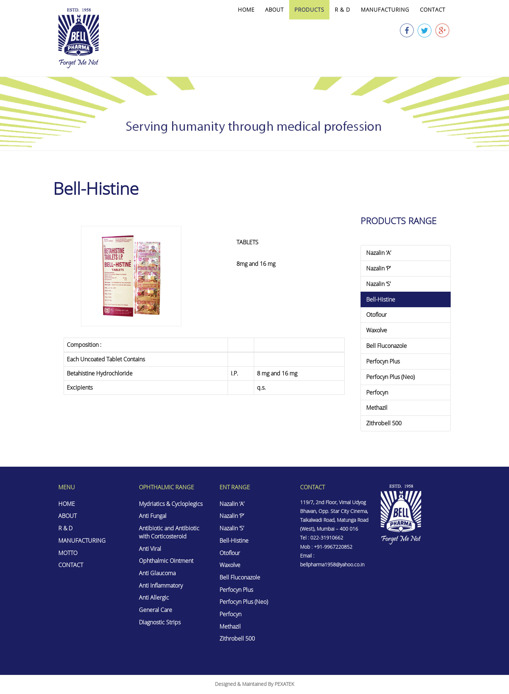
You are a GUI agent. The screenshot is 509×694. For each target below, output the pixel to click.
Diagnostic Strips (160, 622)
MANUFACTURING (385, 9)
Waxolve (376, 330)
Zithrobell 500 (384, 423)
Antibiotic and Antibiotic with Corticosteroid (169, 532)
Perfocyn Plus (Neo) (390, 377)
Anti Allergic (154, 598)
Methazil (376, 408)
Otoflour (376, 315)
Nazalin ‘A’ (378, 253)
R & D (342, 9)
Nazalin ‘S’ (378, 284)
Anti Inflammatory (161, 586)
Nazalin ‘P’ (378, 268)
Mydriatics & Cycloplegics (171, 504)
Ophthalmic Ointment (166, 561)
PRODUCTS (309, 9)
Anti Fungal (152, 516)
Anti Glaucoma (157, 573)
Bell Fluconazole (386, 346)
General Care (155, 610)
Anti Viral (150, 549)
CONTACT (432, 9)
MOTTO (67, 553)
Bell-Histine (380, 299)
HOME (246, 9)
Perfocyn (377, 392)
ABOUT (274, 9)
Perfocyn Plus (383, 361)
